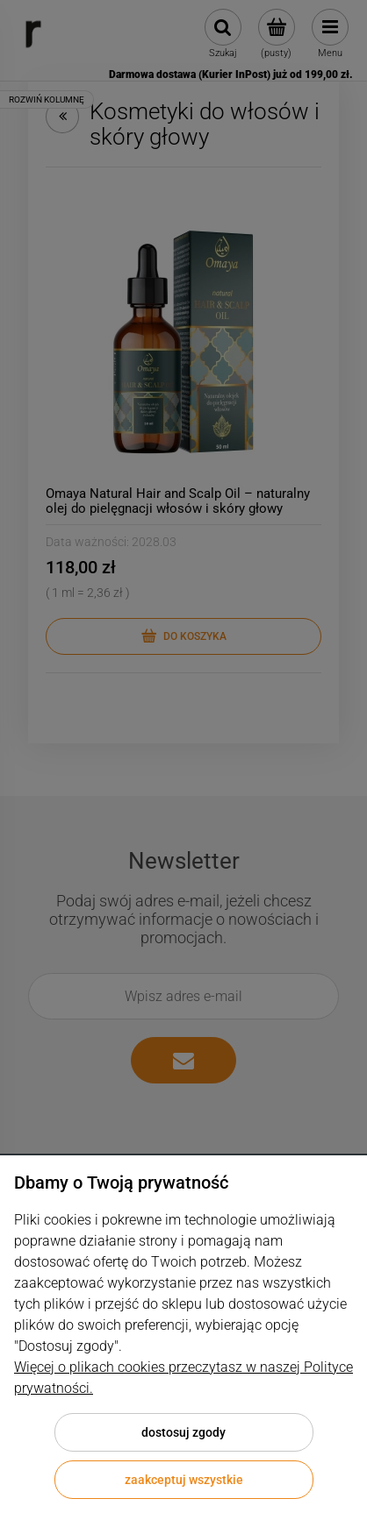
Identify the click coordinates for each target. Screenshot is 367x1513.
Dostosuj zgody (183, 1432)
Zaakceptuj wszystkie (184, 1480)
